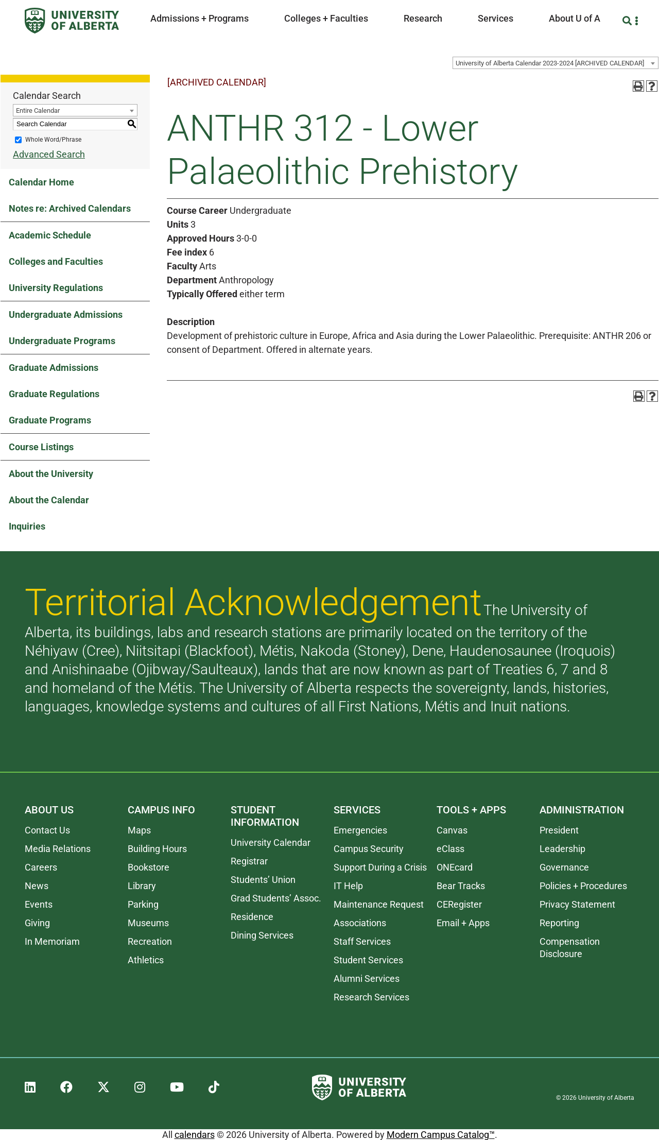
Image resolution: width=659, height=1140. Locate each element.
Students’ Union (263, 879)
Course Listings (41, 446)
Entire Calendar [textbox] (38, 110)
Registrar (249, 861)
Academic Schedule (50, 235)
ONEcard (455, 867)
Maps (139, 830)
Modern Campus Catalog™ (441, 1134)
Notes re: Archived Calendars (70, 208)
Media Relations (58, 848)
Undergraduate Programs (62, 340)
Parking (143, 904)
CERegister (459, 904)
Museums (148, 922)
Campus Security (369, 848)
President (559, 830)
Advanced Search (49, 154)
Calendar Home (41, 182)
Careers (41, 867)
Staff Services (362, 941)
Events (39, 904)
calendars (195, 1134)
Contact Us (47, 830)
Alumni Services (367, 978)
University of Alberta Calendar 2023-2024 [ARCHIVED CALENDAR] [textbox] (550, 63)
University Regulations (56, 287)
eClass (450, 848)
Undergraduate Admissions (66, 314)
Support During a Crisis (380, 867)
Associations (360, 922)
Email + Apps (463, 922)
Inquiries (27, 526)
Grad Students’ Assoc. (276, 898)
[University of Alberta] (72, 20)
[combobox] (555, 63)
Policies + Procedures (583, 885)
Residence (252, 916)
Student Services (368, 960)
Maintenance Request (379, 904)
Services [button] (495, 18)
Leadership (562, 848)
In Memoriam (52, 941)
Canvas (452, 830)
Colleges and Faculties (56, 261)
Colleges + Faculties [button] (326, 18)
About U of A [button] (574, 18)
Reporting (559, 922)
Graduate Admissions (53, 367)
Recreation (150, 941)
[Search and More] (628, 21)
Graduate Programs (50, 420)
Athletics (146, 960)
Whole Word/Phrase (53, 139)
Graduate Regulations (54, 393)
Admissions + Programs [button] (199, 18)
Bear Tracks (461, 885)
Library (142, 885)
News (36, 885)
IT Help (348, 885)
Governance (564, 867)
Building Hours (157, 848)
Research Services (371, 997)
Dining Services (262, 935)
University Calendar (270, 842)
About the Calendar (49, 500)
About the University (51, 473)
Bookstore (148, 867)
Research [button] (423, 18)
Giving (37, 922)
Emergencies (360, 830)
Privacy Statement (577, 904)
